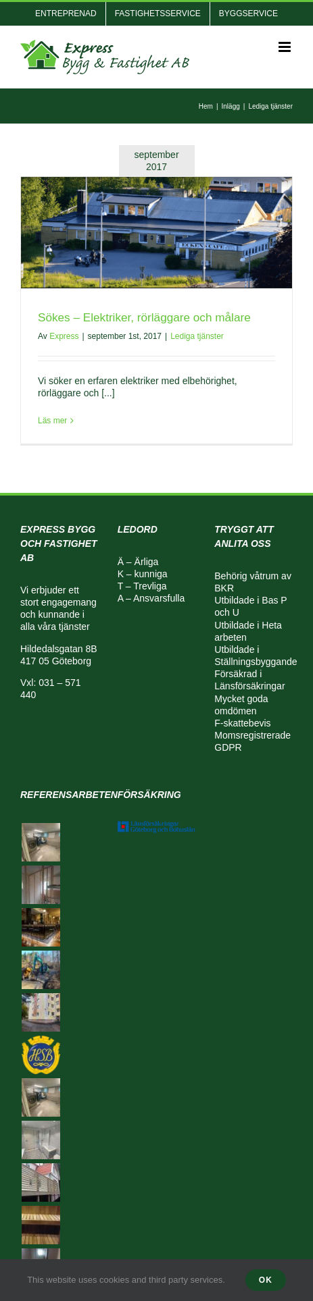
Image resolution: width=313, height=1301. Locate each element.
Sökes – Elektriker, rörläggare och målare (144, 317)
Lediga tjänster (197, 336)
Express (63, 336)
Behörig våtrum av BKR (252, 581)
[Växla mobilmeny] (286, 47)
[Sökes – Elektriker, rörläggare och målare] (156, 232)
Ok (265, 1280)
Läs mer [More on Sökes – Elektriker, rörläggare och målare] (52, 420)
